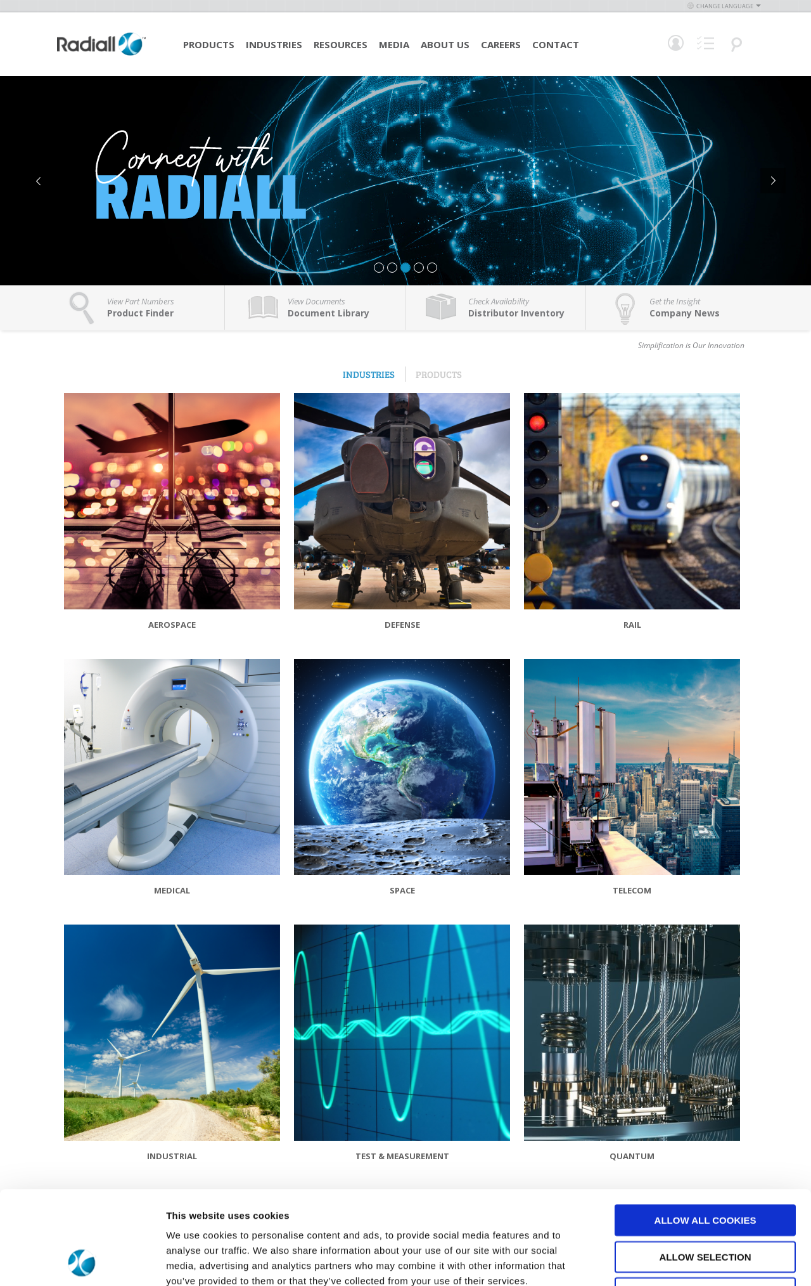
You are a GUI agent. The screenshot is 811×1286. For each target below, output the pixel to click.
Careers (501, 44)
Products (208, 44)
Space (402, 890)
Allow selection (705, 1169)
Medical (172, 890)
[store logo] (101, 54)
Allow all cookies (706, 1132)
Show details (664, 1261)
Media (394, 44)
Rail (632, 624)
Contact (555, 44)
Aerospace (172, 624)
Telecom (632, 890)
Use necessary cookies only (704, 1205)
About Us (445, 44)
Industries (274, 44)
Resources (340, 44)
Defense (402, 624)
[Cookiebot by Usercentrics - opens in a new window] (82, 1261)
